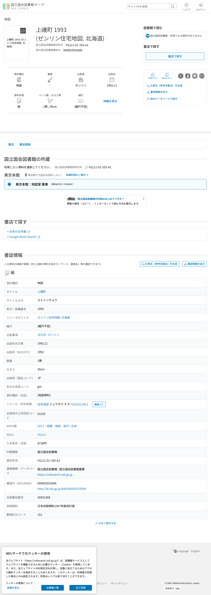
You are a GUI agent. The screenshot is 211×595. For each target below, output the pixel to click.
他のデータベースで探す (161, 99)
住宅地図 (43, 404)
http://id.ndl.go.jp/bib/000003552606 (61, 488)
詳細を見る (110, 101)
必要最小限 (52, 587)
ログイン (201, 6)
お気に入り (152, 76)
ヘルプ (186, 6)
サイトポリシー (119, 583)
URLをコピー (167, 76)
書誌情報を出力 (157, 92)
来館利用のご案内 (78, 175)
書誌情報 (25, 144)
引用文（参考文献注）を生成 (164, 85)
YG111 (41, 434)
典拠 (98, 404)
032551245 (79, 404)
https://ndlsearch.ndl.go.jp (54, 474)
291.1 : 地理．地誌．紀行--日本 (57, 426)
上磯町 (41, 291)
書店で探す (175, 56)
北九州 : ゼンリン (48, 334)
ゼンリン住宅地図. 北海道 (53, 317)
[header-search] (152, 6)
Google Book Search (25, 237)
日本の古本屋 (19, 231)
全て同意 (81, 587)
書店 (11, 144)
